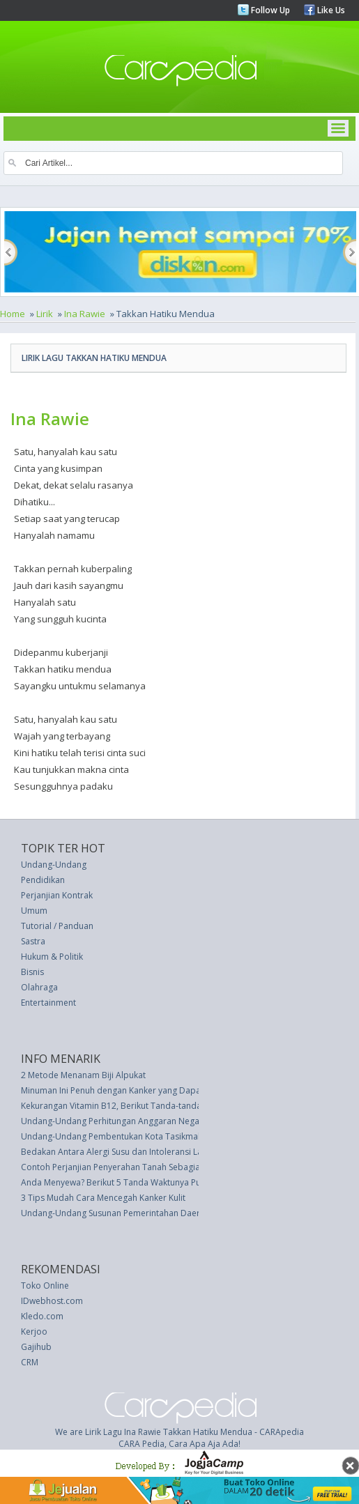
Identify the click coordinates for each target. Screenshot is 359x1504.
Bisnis (32, 972)
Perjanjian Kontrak (57, 895)
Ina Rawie (84, 313)
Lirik (44, 313)
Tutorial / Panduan (57, 926)
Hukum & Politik (52, 956)
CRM (29, 1362)
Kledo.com (42, 1316)
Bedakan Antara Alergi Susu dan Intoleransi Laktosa (122, 1152)
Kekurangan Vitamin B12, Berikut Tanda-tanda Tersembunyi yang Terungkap (171, 1106)
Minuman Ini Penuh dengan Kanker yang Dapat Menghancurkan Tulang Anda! (171, 1090)
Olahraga (39, 987)
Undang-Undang (53, 864)
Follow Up (269, 10)
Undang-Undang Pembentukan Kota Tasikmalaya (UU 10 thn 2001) (151, 1136)
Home (12, 313)
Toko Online (45, 1285)
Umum (34, 910)
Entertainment (48, 1002)
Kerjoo (34, 1331)
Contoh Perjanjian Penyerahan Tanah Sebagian (113, 1167)
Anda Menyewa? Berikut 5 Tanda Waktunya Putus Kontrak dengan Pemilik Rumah (179, 1182)
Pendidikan (43, 880)
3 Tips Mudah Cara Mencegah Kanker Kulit (103, 1198)
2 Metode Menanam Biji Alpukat (83, 1075)
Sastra (33, 941)
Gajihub (36, 1347)
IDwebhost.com (52, 1301)
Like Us (330, 10)
